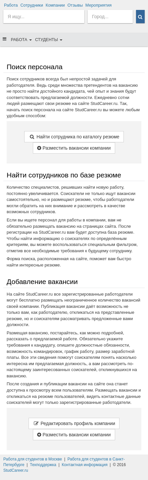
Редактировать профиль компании (74, 423)
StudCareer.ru (15, 470)
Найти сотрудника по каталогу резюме (74, 136)
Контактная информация (85, 464)
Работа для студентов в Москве (32, 459)
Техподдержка (43, 464)
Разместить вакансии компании (74, 148)
